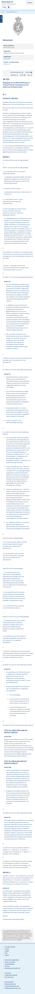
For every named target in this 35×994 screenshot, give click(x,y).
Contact (7, 949)
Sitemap (7, 966)
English (7, 951)
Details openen (1, 19)
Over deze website (10, 947)
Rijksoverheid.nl (9, 984)
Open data (8, 973)
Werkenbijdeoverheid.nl (11, 988)
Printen (22, 75)
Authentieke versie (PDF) (16, 72)
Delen (30, 75)
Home (2, 12)
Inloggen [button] (4, 7)
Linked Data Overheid (11, 975)
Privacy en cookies (10, 962)
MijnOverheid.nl (9, 982)
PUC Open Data (9, 977)
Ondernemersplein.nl (11, 986)
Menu (31, 3)
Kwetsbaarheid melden (11, 968)
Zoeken (7, 955)
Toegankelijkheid (10, 964)
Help (6, 953)
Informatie (28, 72)
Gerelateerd (14, 75)
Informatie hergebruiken (12, 960)
